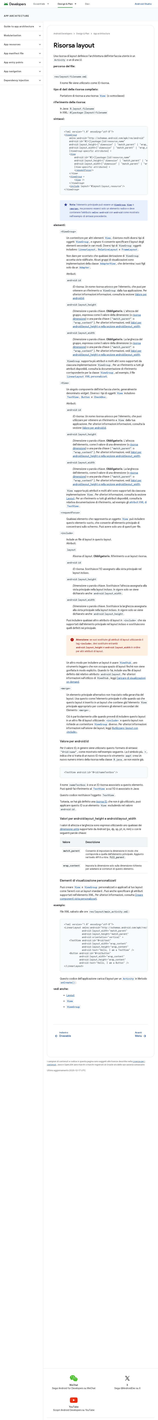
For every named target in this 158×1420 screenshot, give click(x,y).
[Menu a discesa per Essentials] (49, 4)
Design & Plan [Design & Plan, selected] (65, 3)
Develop (90, 3)
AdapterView (108, 263)
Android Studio (143, 3)
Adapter (84, 267)
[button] (19, 26)
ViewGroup (120, 204)
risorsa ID (101, 801)
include (74, 186)
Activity (128, 978)
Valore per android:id (94, 428)
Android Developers (63, 33)
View (102, 95)
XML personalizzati (86, 376)
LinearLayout (87, 249)
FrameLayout (129, 249)
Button (85, 397)
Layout (70, 498)
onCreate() (68, 982)
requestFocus (83, 170)
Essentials (39, 3)
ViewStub (125, 662)
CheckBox (100, 397)
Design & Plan (82, 33)
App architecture (16, 15)
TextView (73, 397)
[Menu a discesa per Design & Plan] (77, 4)
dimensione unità (69, 829)
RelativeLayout (107, 249)
